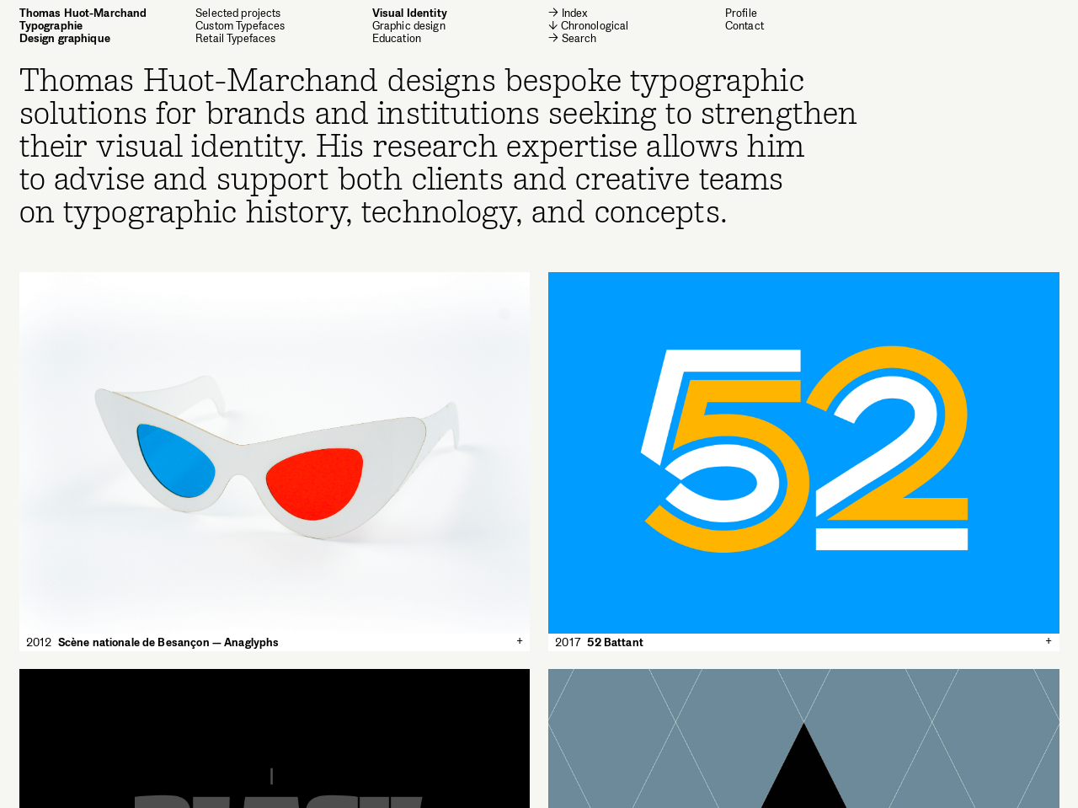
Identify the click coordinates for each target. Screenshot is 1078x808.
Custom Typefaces (240, 25)
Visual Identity (409, 13)
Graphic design (409, 25)
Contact (744, 25)
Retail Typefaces (235, 38)
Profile (741, 12)
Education (396, 38)
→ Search (572, 38)
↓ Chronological (588, 25)
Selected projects (238, 13)
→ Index (568, 13)
